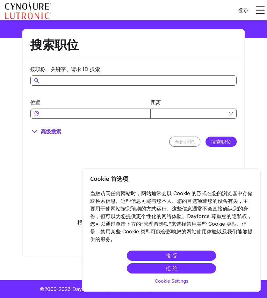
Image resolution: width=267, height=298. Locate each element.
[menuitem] (28, 10)
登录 (243, 10)
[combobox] (93, 113)
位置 (35, 102)
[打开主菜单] (260, 10)
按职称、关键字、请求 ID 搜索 (65, 69)
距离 (156, 102)
